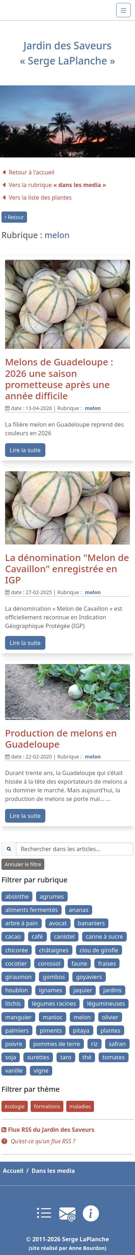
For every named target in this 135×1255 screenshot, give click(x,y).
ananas (78, 910)
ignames (50, 990)
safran (117, 1044)
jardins (112, 990)
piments (51, 1030)
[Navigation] (123, 10)
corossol (49, 963)
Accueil (13, 1171)
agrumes (52, 896)
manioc (52, 1017)
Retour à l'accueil (27, 172)
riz (94, 1044)
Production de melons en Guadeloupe (61, 738)
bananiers (91, 923)
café (37, 936)
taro (66, 1057)
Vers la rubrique (53, 185)
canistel (64, 936)
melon (93, 408)
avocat (58, 923)
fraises (107, 963)
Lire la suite (25, 450)
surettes (38, 1057)
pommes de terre (56, 1044)
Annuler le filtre (23, 864)
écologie (14, 1106)
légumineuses (106, 1003)
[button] (38, 1141)
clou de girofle (99, 950)
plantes (110, 1030)
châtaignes (54, 950)
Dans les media (53, 1171)
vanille (13, 1070)
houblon (16, 990)
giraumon (18, 977)
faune (79, 963)
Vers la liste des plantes (36, 197)
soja (10, 1057)
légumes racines (54, 1003)
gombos (54, 977)
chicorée (16, 950)
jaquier (82, 990)
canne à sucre (104, 936)
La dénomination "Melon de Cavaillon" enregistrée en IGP (67, 568)
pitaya (81, 1030)
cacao (13, 936)
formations (47, 1106)
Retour (14, 217)
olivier (110, 1017)
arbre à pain (21, 923)
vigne (41, 1070)
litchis (13, 1003)
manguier (18, 1017)
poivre (13, 1044)
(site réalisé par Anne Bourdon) (68, 1248)
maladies (80, 1106)
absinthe (16, 896)
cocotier (16, 963)
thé (86, 1057)
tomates (114, 1057)
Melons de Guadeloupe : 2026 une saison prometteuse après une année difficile (59, 378)
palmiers (16, 1030)
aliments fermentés (31, 910)
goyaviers (89, 977)
